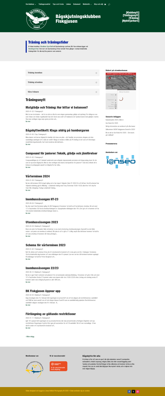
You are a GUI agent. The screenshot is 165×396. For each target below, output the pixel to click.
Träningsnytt (39, 112)
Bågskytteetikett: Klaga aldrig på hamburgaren (57, 130)
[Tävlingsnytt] (131, 15)
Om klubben (30, 4)
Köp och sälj (98, 4)
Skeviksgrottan (33, 49)
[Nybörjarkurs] (130, 21)
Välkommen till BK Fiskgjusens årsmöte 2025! (120, 130)
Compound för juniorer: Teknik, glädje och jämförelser (61, 153)
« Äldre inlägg (30, 337)
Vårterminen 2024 (38, 176)
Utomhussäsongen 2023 (42, 222)
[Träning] (134, 18)
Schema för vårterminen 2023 (45, 245)
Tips (36, 134)
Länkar (68, 4)
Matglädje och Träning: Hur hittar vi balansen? (57, 107)
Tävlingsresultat (44, 4)
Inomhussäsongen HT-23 (42, 199)
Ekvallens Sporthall (47, 47)
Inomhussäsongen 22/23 (42, 268)
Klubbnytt (38, 226)
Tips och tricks (58, 4)
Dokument (77, 4)
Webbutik (86, 4)
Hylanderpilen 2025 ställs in (114, 120)
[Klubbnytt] (132, 12)
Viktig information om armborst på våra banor (120, 126)
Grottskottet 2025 (112, 123)
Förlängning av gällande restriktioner (51, 314)
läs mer (28, 122)
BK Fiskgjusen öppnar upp (43, 291)
